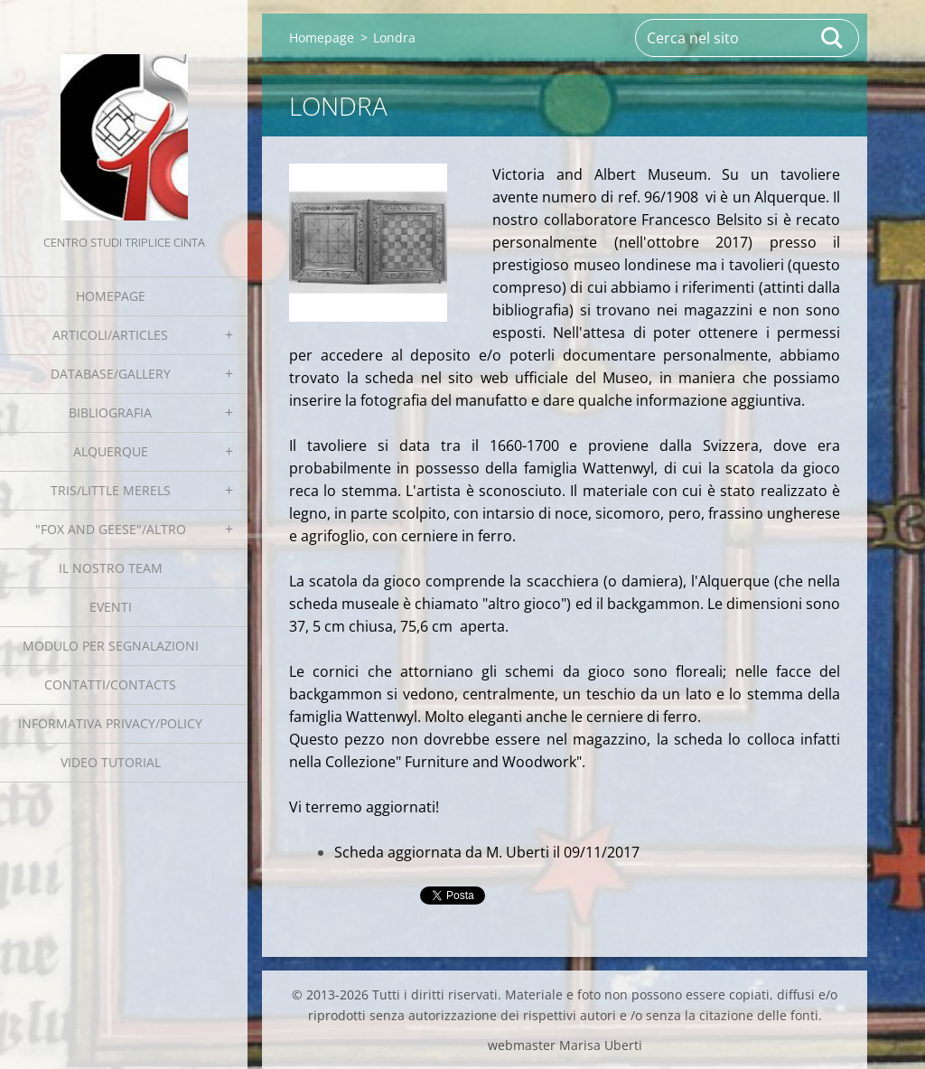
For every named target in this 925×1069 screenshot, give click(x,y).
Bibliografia (110, 412)
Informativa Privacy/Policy (110, 723)
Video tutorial (111, 762)
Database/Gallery (111, 373)
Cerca (833, 38)
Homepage (110, 296)
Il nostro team (111, 568)
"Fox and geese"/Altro (110, 529)
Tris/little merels (111, 490)
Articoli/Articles (110, 334)
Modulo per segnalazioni (111, 645)
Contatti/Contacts (110, 684)
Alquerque (110, 451)
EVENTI (110, 606)
